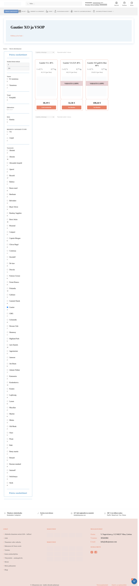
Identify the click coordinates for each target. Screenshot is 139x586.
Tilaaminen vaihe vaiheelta (13, 540)
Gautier (11, 305)
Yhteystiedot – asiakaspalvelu (14, 556)
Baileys (11, 179)
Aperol (11, 167)
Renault (12, 455)
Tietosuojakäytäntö (102, 582)
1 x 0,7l (10, 107)
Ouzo (11, 430)
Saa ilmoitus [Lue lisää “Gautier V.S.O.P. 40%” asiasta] (71, 105)
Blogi (6, 567)
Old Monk (12, 424)
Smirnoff (12, 468)
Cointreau (12, 249)
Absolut (12, 154)
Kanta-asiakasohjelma (11, 552)
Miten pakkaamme (10, 563)
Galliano (12, 292)
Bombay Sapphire (15, 211)
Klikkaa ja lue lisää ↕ (17, 33)
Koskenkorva (13, 380)
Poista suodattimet (18, 52)
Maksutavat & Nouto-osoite (13, 544)
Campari (12, 230)
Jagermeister (13, 349)
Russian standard (15, 462)
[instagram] (92, 550)
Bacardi (12, 173)
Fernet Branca (14, 280)
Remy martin (13, 449)
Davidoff (12, 255)
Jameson (12, 355)
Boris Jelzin (13, 217)
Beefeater (12, 192)
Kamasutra (13, 374)
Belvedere (12, 198)
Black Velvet (13, 205)
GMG (11, 311)
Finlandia (12, 286)
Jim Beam (12, 361)
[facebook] (96, 550)
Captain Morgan (14, 236)
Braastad (12, 223)
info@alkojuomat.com (109, 539)
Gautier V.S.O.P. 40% (71, 61)
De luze (12, 261)
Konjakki (12, 95)
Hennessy (12, 330)
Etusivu (5, 46)
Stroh (11, 481)
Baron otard (13, 186)
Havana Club (13, 324)
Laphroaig (12, 393)
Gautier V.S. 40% (46, 61)
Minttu (11, 418)
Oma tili (116, 4)
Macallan (12, 405)
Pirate (11, 437)
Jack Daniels (13, 343)
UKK (6, 536)
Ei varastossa (13, 77)
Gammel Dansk (14, 299)
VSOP (11, 136)
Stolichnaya (13, 474)
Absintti (12, 148)
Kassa (131, 4)
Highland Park (14, 336)
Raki (11, 443)
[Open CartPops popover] (134, 581)
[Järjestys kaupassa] (45, 50)
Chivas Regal (13, 242)
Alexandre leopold (15, 161)
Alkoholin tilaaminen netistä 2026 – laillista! (18, 532)
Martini (11, 412)
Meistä (7, 559)
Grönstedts (13, 317)
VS (10, 130)
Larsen (11, 399)
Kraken (11, 386)
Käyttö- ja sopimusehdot (119, 582)
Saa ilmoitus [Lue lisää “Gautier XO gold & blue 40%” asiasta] (96, 105)
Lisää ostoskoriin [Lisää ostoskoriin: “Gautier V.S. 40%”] (46, 105)
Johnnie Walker (14, 368)
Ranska (11, 117)
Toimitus (124, 4)
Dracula (12, 267)
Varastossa (12, 83)
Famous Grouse (14, 274)
